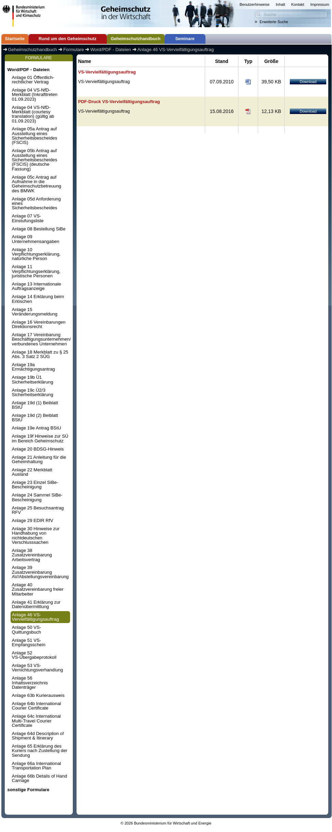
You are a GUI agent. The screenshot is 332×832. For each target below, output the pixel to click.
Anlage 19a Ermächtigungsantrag (33, 367)
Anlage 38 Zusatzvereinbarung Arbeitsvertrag (32, 555)
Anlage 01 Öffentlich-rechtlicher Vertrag (33, 79)
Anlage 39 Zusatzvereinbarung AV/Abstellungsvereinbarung (40, 572)
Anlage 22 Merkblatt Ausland (32, 472)
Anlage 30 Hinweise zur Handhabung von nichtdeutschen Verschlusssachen (36, 535)
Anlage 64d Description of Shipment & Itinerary (38, 735)
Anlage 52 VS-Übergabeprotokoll (34, 655)
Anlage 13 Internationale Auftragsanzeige (36, 286)
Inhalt (280, 4)
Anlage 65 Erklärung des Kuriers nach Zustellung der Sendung (39, 751)
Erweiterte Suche (274, 22)
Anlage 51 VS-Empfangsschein (29, 642)
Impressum (319, 4)
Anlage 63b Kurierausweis (38, 695)
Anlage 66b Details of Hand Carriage (39, 778)
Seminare (185, 38)
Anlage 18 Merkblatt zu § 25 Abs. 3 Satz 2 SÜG (40, 354)
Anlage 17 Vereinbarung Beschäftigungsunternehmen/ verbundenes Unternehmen (41, 339)
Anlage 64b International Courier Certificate (36, 706)
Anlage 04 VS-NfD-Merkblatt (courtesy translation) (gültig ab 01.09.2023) (33, 114)
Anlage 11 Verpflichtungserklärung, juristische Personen (36, 271)
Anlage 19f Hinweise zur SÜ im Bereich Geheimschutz (40, 438)
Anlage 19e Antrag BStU (36, 427)
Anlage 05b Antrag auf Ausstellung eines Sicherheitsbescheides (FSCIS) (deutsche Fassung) (34, 159)
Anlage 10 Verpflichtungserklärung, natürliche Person (36, 254)
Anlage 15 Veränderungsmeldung (34, 311)
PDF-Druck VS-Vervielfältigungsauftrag (119, 101)
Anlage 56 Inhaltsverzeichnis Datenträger (30, 682)
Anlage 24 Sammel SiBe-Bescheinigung (37, 497)
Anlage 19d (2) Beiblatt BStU (35, 417)
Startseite (14, 38)
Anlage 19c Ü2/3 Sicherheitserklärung (32, 392)
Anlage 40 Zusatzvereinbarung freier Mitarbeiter (38, 589)
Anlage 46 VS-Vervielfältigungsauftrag (35, 617)
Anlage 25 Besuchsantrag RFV (38, 510)
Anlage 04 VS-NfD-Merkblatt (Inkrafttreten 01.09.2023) (34, 94)
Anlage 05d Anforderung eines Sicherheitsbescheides (36, 203)
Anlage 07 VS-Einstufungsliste (28, 218)
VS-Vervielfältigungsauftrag (107, 72)
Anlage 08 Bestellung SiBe (39, 228)
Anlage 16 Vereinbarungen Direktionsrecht (39, 324)
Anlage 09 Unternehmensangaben (35, 239)
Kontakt (297, 4)
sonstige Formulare (28, 789)
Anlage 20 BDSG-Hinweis (38, 449)
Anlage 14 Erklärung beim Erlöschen (38, 299)
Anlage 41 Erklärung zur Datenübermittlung (36, 604)
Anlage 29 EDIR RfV (32, 520)
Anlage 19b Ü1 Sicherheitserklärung (32, 379)
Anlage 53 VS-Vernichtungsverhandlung (37, 667)
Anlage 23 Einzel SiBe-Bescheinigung (35, 484)
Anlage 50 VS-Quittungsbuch (26, 629)
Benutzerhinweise (254, 4)
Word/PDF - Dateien (28, 69)
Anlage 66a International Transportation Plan (36, 765)
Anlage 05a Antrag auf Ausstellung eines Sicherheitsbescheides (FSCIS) (34, 135)
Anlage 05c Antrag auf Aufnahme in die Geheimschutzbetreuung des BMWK (36, 184)
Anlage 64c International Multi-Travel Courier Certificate (36, 721)
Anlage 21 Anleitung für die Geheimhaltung (39, 459)
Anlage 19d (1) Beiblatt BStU (35, 405)
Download (308, 82)
